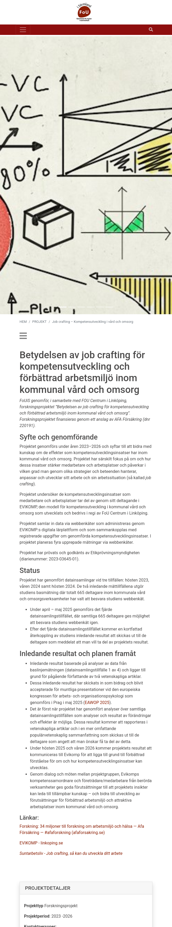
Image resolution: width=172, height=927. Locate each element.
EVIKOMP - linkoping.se (41, 843)
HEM (23, 322)
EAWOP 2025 (97, 702)
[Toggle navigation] (23, 29)
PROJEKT (39, 322)
